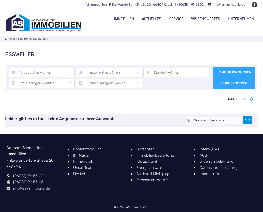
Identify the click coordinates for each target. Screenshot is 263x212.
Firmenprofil (83, 161)
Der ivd (79, 173)
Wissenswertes (205, 19)
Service (176, 19)
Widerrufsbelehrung (216, 161)
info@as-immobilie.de (226, 4)
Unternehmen (241, 19)
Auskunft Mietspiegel (154, 173)
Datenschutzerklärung (219, 167)
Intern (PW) (209, 149)
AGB (203, 155)
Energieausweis (149, 167)
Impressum (209, 173)
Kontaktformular (87, 149)
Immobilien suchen (234, 72)
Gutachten (145, 149)
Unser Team (83, 167)
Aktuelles (151, 19)
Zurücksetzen (234, 83)
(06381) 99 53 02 (189, 4)
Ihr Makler (81, 155)
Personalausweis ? (152, 180)
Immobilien (124, 19)
